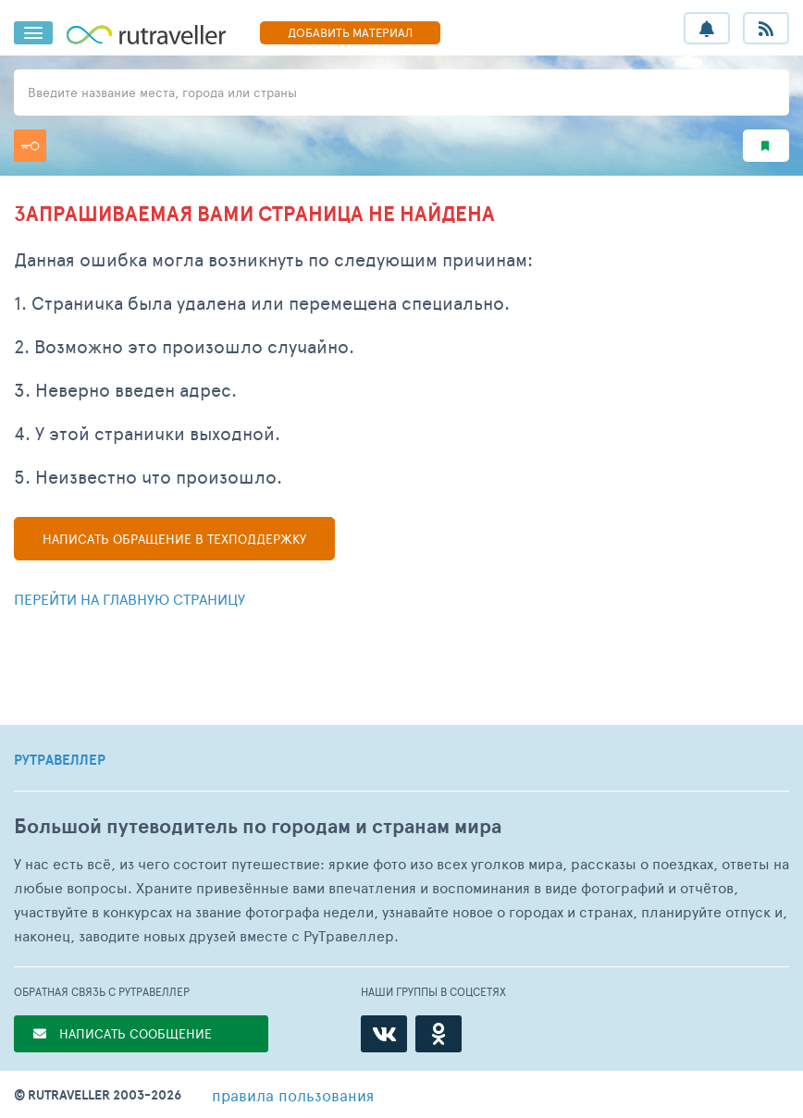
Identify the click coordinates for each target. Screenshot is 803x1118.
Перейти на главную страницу (129, 598)
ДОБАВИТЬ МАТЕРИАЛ (350, 32)
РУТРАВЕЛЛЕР (59, 760)
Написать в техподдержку (174, 538)
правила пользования (293, 1094)
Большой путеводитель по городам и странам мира (257, 826)
